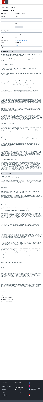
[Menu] (39, 2)
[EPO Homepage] (5, 2)
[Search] (36, 2)
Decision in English (19, 26)
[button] (21, 51)
